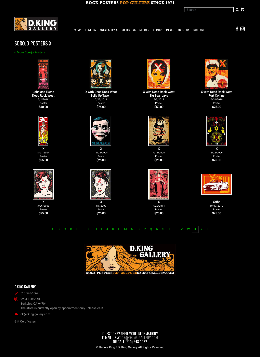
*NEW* (77, 29)
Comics (157, 29)
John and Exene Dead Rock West (43, 97)
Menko (170, 29)
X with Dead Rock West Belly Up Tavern (101, 97)
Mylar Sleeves (109, 29)
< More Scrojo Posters (29, 52)
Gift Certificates (25, 321)
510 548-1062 (26, 293)
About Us (184, 29)
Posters (90, 29)
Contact (199, 29)
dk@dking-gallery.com (32, 314)
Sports (144, 29)
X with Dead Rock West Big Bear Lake (158, 97)
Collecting (128, 29)
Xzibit (216, 205)
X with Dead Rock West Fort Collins (216, 97)
